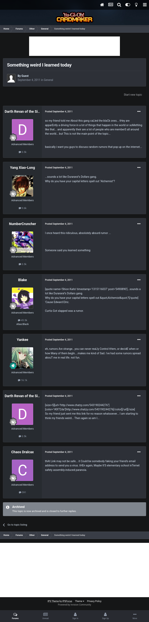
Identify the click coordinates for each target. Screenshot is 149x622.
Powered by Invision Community (74, 604)
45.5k (22, 320)
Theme (79, 601)
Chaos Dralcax (22, 452)
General (48, 79)
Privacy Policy (94, 601)
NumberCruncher (22, 224)
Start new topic (133, 94)
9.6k (23, 208)
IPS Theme (53, 601)
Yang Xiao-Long (22, 167)
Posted (59, 111)
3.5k (23, 152)
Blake (22, 280)
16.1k (22, 380)
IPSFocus (67, 601)
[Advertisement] (74, 46)
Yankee (22, 340)
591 (22, 492)
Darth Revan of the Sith (23, 111)
